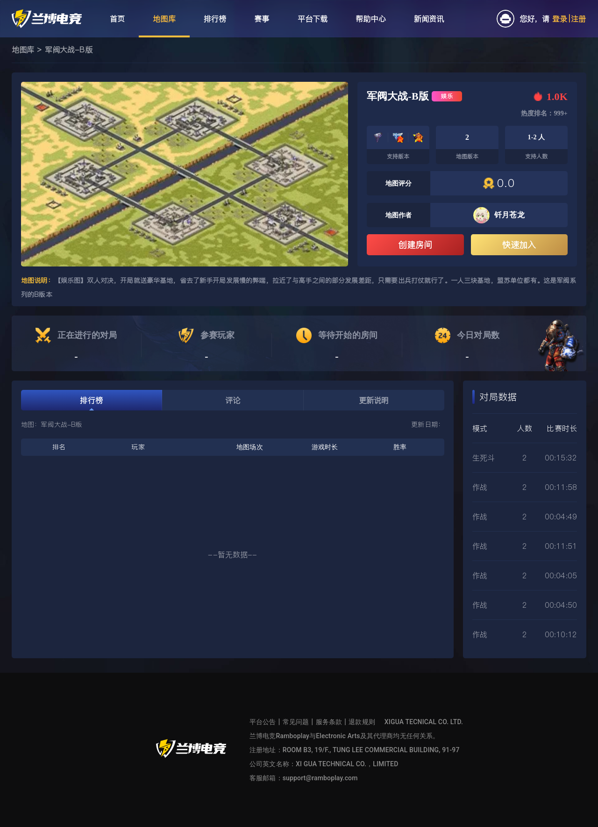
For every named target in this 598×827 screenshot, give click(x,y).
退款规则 (362, 722)
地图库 (23, 49)
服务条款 (329, 722)
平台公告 (262, 722)
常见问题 (296, 722)
